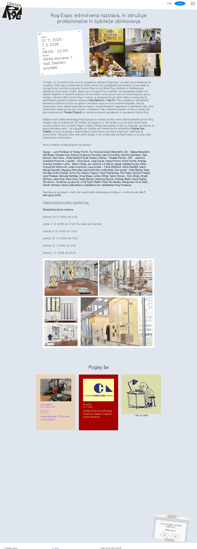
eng (169, 3)
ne (175, 536)
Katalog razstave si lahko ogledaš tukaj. (66, 202)
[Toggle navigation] (193, 3)
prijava (180, 3)
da (164, 535)
